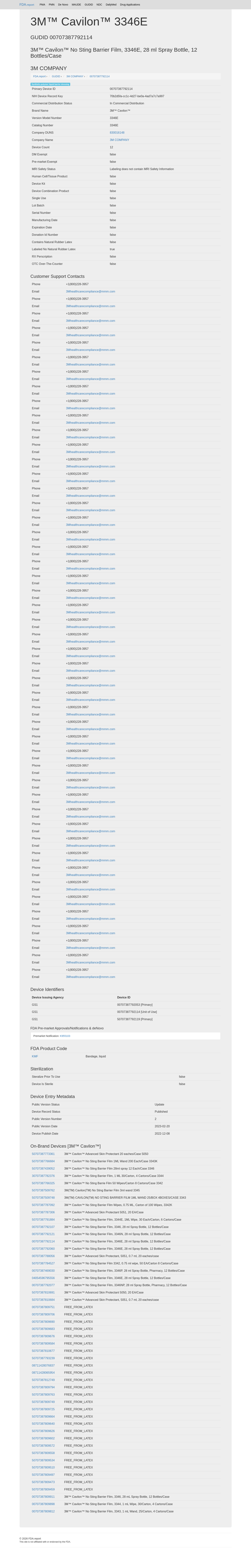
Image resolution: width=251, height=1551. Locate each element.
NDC (99, 4)
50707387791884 (43, 1219)
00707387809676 (43, 1336)
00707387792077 (43, 1285)
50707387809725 (43, 1409)
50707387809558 (43, 1453)
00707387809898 (43, 1504)
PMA (42, 4)
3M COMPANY (119, 139)
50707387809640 (43, 1423)
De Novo (63, 4)
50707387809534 (43, 1460)
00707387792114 (43, 1241)
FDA (27, 4)
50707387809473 (43, 1482)
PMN (51, 4)
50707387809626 (43, 1431)
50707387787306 (43, 1212)
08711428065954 (43, 1372)
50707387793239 (43, 1358)
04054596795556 (43, 1278)
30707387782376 (43, 1175)
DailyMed (111, 4)
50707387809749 (43, 1401)
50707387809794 (43, 1387)
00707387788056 (43, 1256)
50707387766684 (43, 1161)
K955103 (65, 1035)
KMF (35, 1056)
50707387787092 (43, 1205)
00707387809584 (43, 1343)
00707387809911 (43, 1496)
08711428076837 (43, 1365)
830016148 (117, 132)
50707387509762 (43, 1190)
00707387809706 (43, 1314)
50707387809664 (43, 1416)
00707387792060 (43, 1248)
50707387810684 (43, 1299)
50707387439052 (43, 1168)
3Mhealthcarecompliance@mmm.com (90, 291)
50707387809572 (43, 1445)
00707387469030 (43, 1270)
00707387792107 (43, 1227)
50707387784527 (43, 1263)
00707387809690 (43, 1321)
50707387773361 (43, 1153)
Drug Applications (130, 4)
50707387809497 (43, 1474)
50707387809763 (43, 1394)
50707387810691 (43, 1292)
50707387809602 (43, 1438)
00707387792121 (43, 1234)
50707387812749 (43, 1380)
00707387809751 (43, 1307)
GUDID (89, 4)
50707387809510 (43, 1467)
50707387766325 (43, 1183)
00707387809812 (43, 1511)
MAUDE (76, 4)
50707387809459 (43, 1489)
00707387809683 (43, 1328)
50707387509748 (43, 1197)
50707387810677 (43, 1350)
